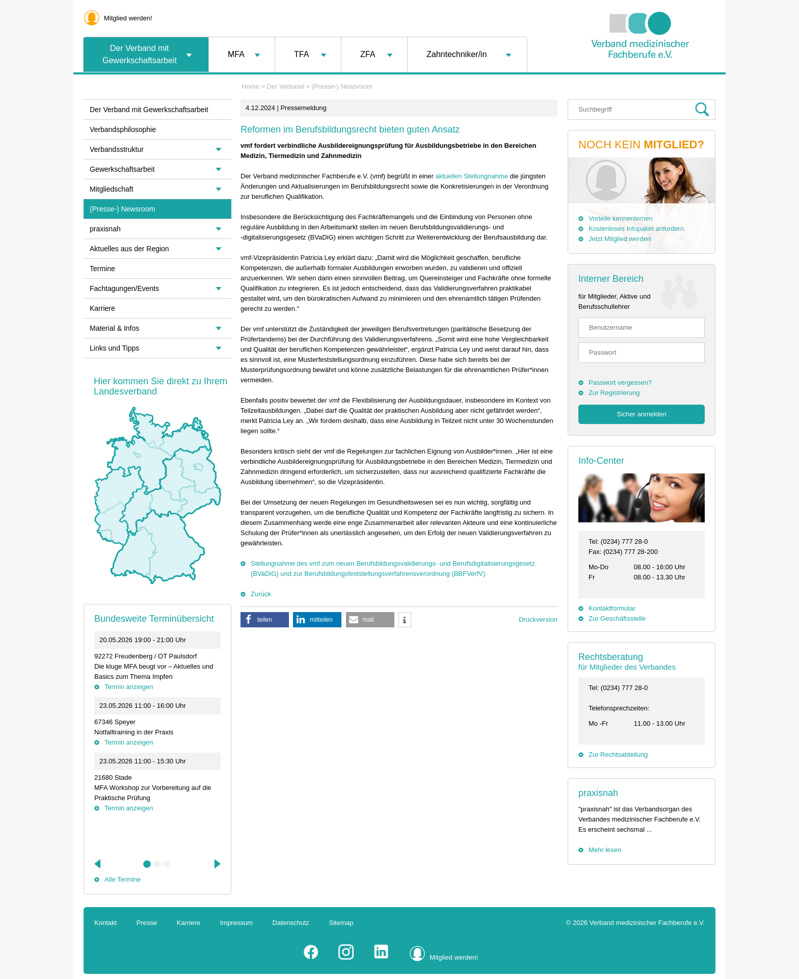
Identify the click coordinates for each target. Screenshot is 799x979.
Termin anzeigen (128, 687)
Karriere (102, 308)
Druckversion (538, 619)
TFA (301, 54)
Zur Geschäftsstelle (617, 618)
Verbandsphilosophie (123, 129)
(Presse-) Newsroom (341, 86)
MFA (236, 54)
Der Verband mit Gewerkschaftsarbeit (139, 54)
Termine (102, 268)
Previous (98, 864)
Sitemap (341, 923)
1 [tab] (147, 864)
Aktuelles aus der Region (129, 249)
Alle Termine (122, 879)
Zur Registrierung (614, 392)
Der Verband (285, 86)
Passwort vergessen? (620, 382)
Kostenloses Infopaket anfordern (636, 228)
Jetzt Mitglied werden (620, 239)
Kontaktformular (612, 608)
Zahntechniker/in (457, 54)
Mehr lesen (605, 850)
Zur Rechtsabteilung (618, 754)
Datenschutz (291, 923)
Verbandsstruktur (117, 149)
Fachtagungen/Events (124, 288)
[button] (265, 619)
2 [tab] (157, 864)
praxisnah (598, 793)
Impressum (236, 923)
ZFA (367, 54)
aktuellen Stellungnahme (471, 176)
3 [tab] (168, 864)
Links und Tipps (114, 348)
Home (250, 86)
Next (216, 864)
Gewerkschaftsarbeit (122, 169)
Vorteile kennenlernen (621, 218)
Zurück (261, 594)
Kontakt (105, 923)
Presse (147, 923)
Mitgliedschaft (112, 189)
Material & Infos (114, 328)
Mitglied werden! (128, 18)
